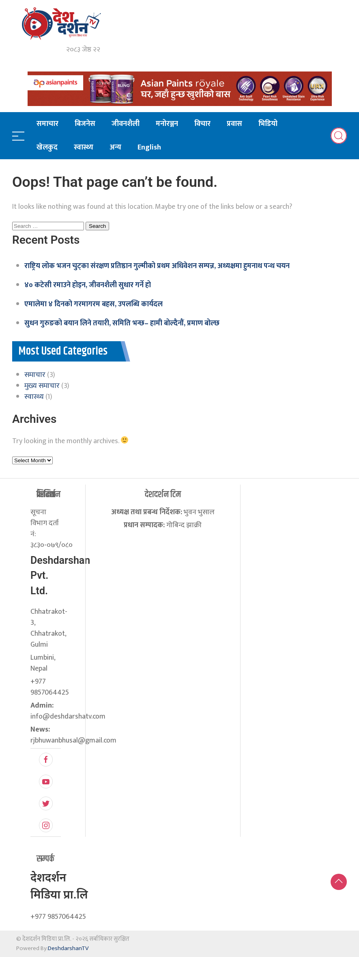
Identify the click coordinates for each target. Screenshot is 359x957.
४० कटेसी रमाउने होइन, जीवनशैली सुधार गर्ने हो (87, 285)
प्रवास (234, 124)
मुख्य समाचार (42, 386)
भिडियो (267, 124)
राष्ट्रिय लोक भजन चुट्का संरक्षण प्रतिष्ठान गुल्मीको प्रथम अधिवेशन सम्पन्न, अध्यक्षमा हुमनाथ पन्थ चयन (157, 266)
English (149, 147)
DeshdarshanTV (68, 948)
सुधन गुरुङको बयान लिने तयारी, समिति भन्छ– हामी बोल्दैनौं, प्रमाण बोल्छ (121, 323)
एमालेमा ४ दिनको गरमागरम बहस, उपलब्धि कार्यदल (93, 304)
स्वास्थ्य (83, 147)
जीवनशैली (126, 124)
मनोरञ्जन (167, 124)
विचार (202, 124)
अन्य (115, 147)
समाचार (47, 124)
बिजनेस (85, 124)
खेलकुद (47, 147)
